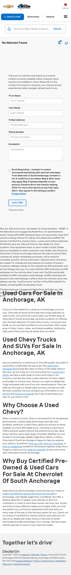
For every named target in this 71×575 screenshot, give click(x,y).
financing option (24, 394)
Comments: (14, 144)
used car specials (36, 450)
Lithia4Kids (60, 561)
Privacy (44, 555)
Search (57, 29)
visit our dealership (12, 447)
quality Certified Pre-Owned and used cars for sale (28, 494)
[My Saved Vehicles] (65, 7)
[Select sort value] (65, 43)
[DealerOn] (11, 551)
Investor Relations (23, 561)
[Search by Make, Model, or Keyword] (32, 29)
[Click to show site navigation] (65, 17)
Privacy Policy (19, 194)
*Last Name (14, 108)
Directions (33, 17)
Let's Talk (17, 203)
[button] (12, 17)
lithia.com (7, 564)
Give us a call (35, 444)
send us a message (53, 444)
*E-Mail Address (16, 120)
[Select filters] (59, 43)
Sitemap (35, 555)
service (6, 394)
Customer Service (21, 564)
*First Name (14, 96)
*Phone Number (16, 132)
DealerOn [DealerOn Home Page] (25, 555)
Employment (48, 561)
